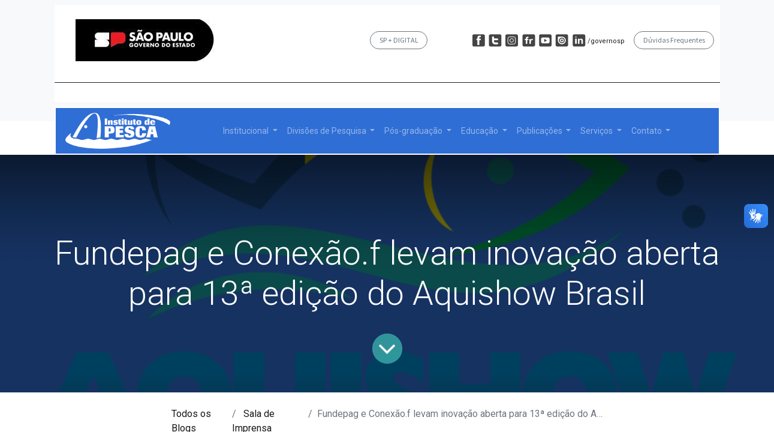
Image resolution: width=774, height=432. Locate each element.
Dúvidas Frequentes (674, 39)
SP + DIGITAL (399, 39)
